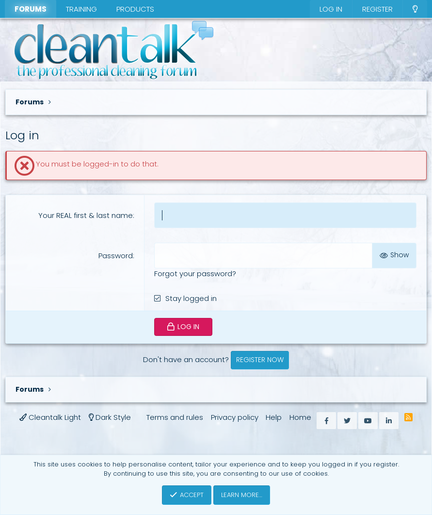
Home (300, 417)
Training (81, 9)
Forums (31, 9)
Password (115, 255)
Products (135, 9)
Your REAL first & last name (85, 215)
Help (274, 417)
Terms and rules (174, 417)
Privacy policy (234, 417)
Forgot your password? (195, 273)
